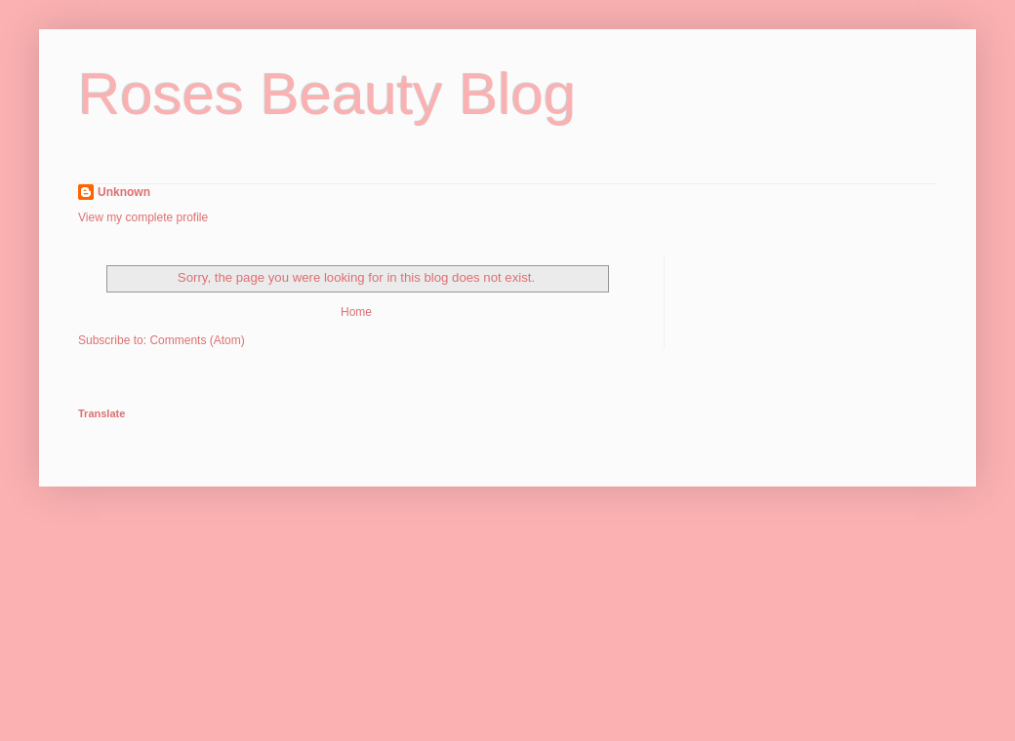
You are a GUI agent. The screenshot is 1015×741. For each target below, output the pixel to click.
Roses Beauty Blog (327, 94)
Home (356, 312)
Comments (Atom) (196, 340)
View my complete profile (143, 217)
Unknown (124, 192)
